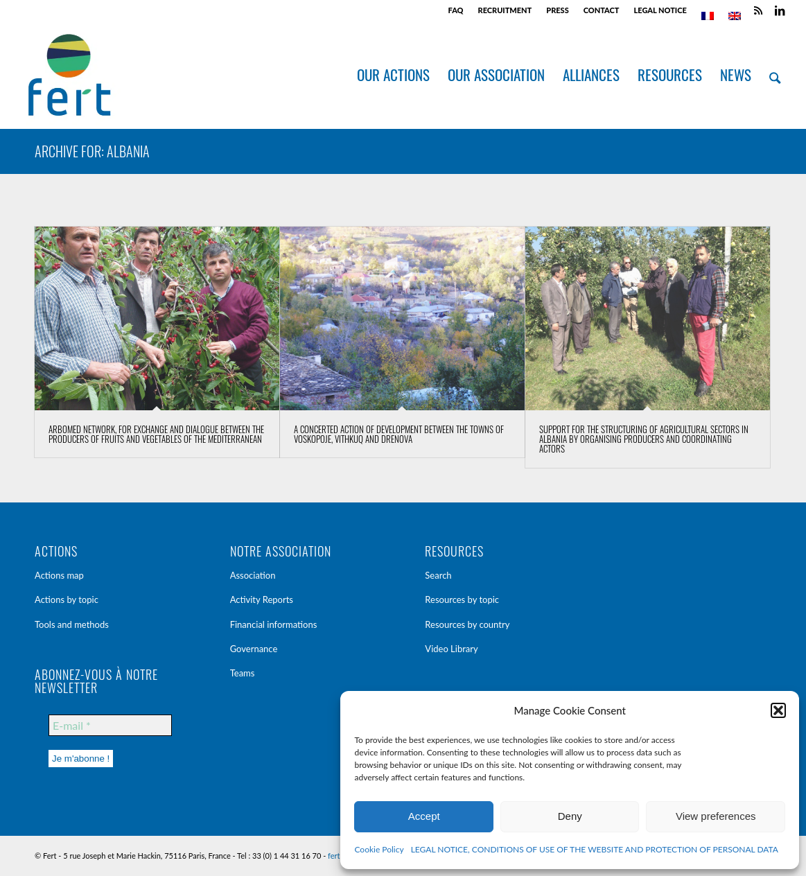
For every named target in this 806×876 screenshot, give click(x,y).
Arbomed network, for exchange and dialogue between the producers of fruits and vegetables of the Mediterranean (156, 434)
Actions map (59, 575)
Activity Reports (261, 599)
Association (253, 575)
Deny (570, 816)
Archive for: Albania (92, 151)
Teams (242, 672)
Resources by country (467, 624)
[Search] (774, 75)
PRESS (557, 10)
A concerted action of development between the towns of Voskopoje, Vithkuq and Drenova (399, 434)
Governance (254, 648)
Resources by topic (462, 599)
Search (438, 575)
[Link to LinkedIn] (779, 10)
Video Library (451, 648)
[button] (778, 710)
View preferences (716, 816)
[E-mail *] (110, 725)
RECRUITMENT (505, 10)
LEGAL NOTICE (659, 10)
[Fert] (69, 75)
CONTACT (602, 10)
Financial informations (273, 624)
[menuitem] (456, 10)
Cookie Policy (378, 849)
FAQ (456, 10)
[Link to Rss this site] (758, 10)
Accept (424, 816)
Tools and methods (72, 624)
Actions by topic (66, 599)
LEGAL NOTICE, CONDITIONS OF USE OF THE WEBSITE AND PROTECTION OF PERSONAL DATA (594, 849)
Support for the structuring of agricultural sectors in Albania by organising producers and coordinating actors (643, 439)
